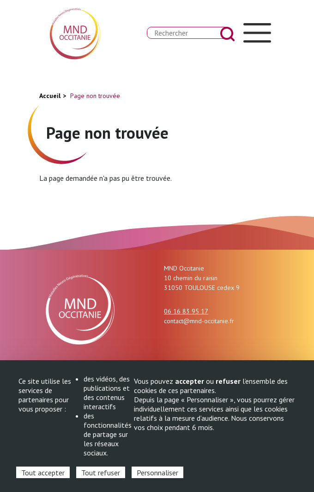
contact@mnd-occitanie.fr (199, 321)
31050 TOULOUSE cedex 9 (202, 287)
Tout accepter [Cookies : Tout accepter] (43, 472)
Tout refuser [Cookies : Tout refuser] (100, 472)
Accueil (49, 96)
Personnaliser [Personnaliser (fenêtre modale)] (157, 472)
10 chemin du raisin (190, 278)
